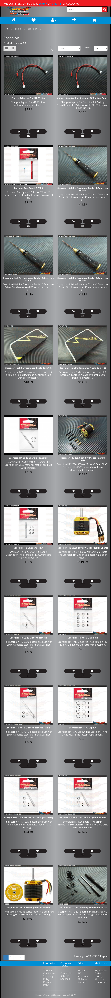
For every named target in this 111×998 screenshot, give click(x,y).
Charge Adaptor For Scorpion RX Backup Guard (82, 98)
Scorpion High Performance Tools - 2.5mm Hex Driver (28, 279)
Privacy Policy (47, 983)
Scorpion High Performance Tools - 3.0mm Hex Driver (82, 279)
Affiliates (82, 979)
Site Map (65, 978)
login (43, 3)
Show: (87, 47)
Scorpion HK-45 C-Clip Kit (82, 727)
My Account (101, 970)
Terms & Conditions (49, 972)
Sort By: (51, 48)
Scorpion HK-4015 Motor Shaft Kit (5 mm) (28, 727)
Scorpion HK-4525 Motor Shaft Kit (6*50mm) (28, 817)
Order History (99, 975)
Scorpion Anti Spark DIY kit (28, 188)
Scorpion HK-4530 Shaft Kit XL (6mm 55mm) (83, 817)
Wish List (99, 979)
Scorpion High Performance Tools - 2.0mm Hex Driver (82, 189)
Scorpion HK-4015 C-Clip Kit (83, 637)
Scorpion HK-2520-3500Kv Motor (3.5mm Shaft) (82, 459)
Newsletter (101, 982)
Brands (81, 970)
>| (21, 957)
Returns (64, 976)
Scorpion (32, 28)
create (56, 3)
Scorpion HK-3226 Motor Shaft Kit (28, 637)
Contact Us (66, 973)
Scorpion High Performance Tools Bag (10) (28, 367)
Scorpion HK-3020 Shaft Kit (28, 547)
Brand (18, 28)
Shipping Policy (48, 978)
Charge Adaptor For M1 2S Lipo (28, 98)
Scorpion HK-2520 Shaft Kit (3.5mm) (28, 457)
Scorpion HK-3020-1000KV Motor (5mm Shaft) (83, 547)
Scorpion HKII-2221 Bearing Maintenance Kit (83, 907)
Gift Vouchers (83, 975)
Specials (82, 982)
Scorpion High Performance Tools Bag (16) (83, 367)
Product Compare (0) (14, 43)
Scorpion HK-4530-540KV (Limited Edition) (28, 907)
